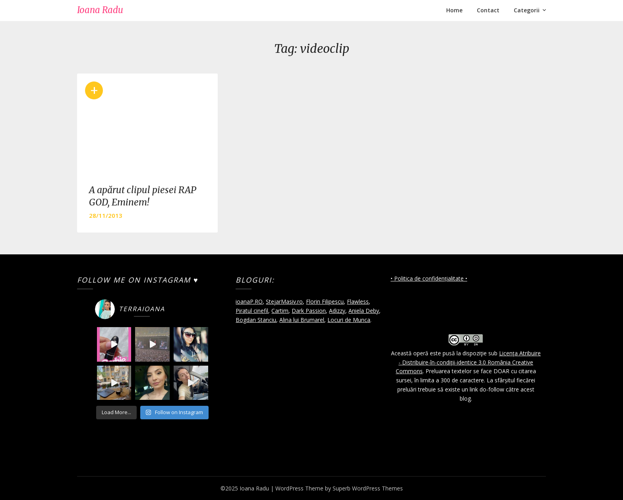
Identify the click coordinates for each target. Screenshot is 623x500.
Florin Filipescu (325, 301)
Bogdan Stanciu (256, 320)
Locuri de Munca (348, 320)
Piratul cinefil (252, 310)
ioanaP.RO (249, 301)
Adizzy (337, 310)
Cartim (279, 310)
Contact (488, 10)
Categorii (527, 10)
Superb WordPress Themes (368, 488)
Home (454, 10)
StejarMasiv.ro (284, 301)
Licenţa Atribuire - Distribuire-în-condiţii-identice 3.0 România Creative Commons (468, 362)
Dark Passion (309, 310)
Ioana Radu (100, 10)
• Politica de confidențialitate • (429, 278)
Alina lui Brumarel (301, 320)
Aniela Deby (363, 310)
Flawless (358, 301)
